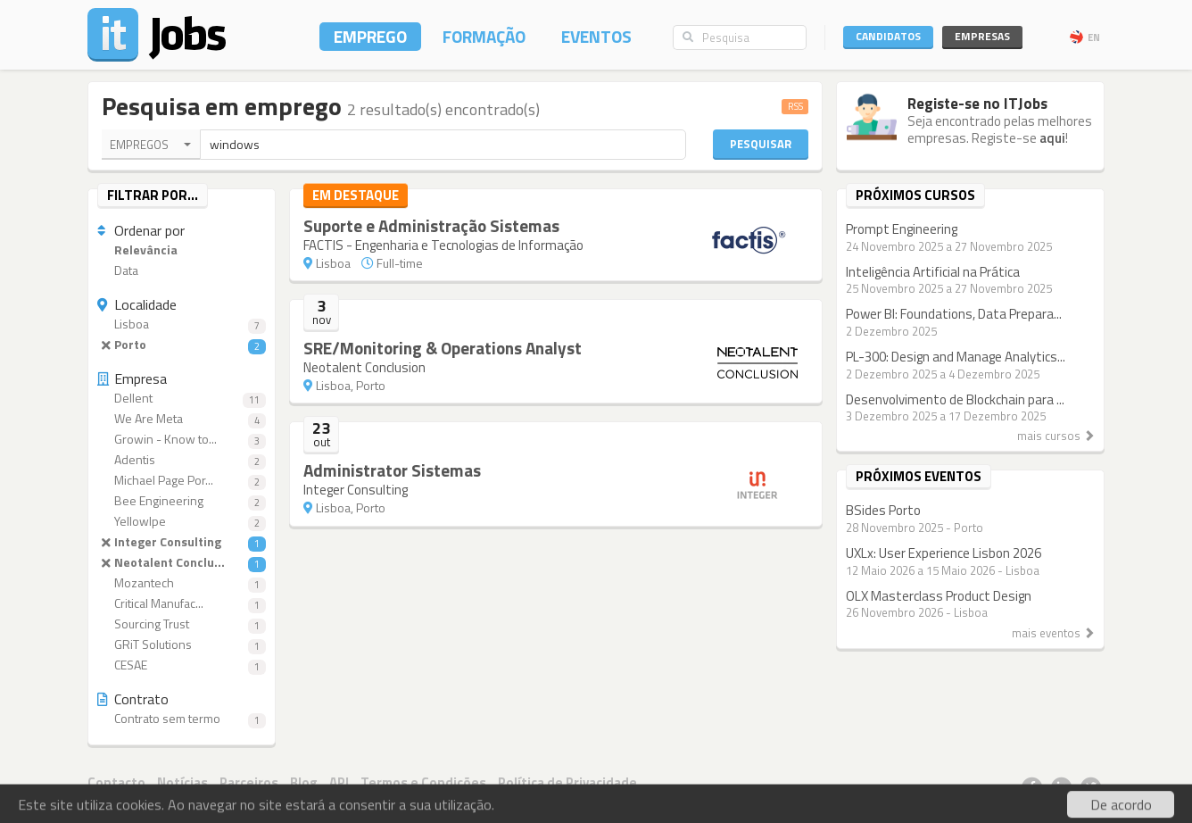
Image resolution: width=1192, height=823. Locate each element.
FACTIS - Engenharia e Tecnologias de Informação (443, 245)
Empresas (982, 36)
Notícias (182, 782)
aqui (1052, 138)
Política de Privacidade (567, 782)
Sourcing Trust (181, 624)
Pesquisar (760, 144)
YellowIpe (181, 522)
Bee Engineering (181, 501)
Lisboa (181, 324)
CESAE (181, 665)
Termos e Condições (423, 782)
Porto (181, 345)
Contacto (116, 782)
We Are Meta (181, 419)
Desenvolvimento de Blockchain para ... (955, 399)
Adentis (181, 460)
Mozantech (181, 583)
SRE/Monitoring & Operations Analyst (442, 348)
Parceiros (248, 782)
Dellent (181, 398)
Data (117, 271)
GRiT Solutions (181, 645)
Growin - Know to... (181, 439)
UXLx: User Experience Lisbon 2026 (943, 553)
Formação (484, 36)
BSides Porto (883, 510)
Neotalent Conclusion (364, 367)
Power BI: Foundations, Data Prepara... (954, 313)
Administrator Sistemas (392, 470)
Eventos (596, 36)
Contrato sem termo (181, 719)
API (339, 782)
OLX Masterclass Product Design (938, 596)
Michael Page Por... (181, 480)
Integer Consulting (181, 542)
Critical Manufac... (181, 604)
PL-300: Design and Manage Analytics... (955, 356)
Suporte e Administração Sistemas (431, 225)
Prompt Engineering (901, 229)
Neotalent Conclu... (181, 563)
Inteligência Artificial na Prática (933, 272)
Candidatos (888, 36)
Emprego (370, 36)
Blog (304, 782)
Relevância (137, 250)
